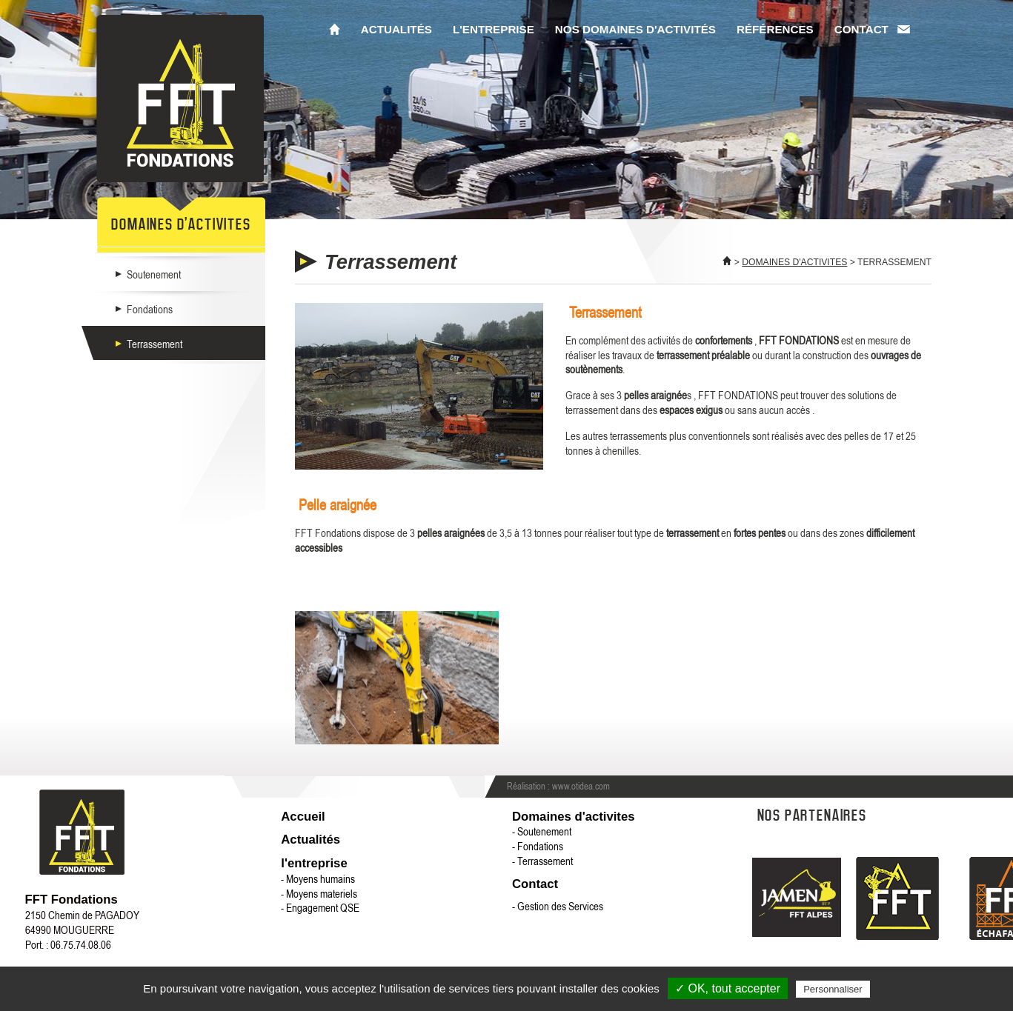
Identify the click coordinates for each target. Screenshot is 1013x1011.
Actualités (396, 29)
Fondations (150, 309)
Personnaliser (833, 989)
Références (775, 29)
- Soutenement (541, 831)
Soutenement (154, 274)
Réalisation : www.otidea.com (558, 786)
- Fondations (537, 846)
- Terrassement (542, 860)
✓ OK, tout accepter (727, 988)
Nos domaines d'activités (635, 29)
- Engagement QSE (320, 907)
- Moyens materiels (319, 893)
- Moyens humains (318, 878)
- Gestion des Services (557, 906)
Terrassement (154, 344)
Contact (861, 29)
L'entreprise (493, 29)
